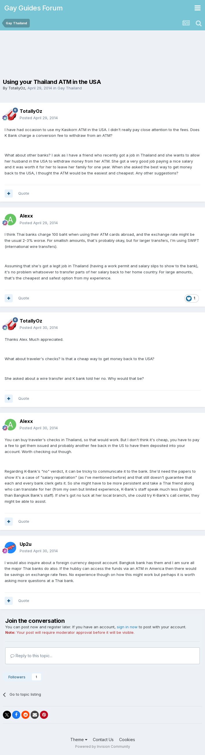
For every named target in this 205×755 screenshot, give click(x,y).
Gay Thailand (70, 88)
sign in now (127, 627)
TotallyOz (16, 88)
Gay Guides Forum (33, 8)
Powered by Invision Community (102, 746)
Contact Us (103, 739)
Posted (39, 117)
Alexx (26, 216)
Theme (78, 739)
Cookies (127, 739)
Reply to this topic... (31, 655)
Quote (23, 193)
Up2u (26, 544)
